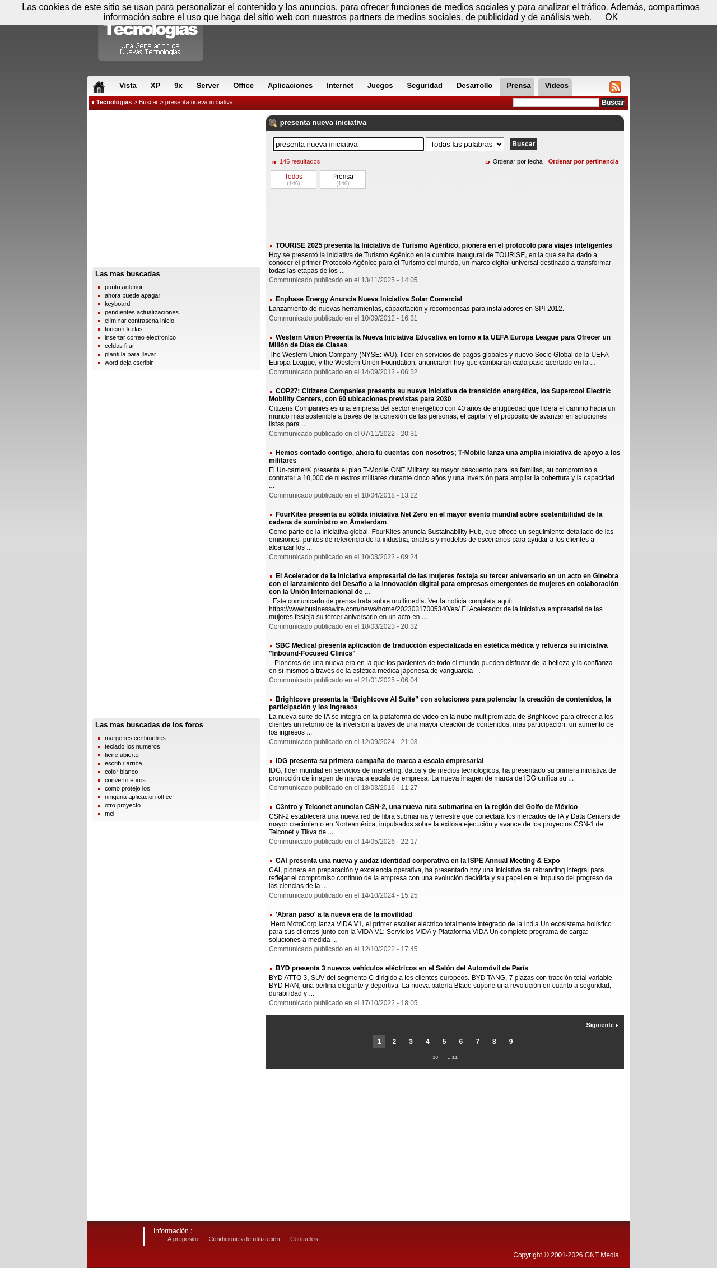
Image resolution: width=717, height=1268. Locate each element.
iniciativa (351, 122)
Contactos (304, 1239)
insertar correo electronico (140, 337)
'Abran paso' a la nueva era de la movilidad (344, 914)
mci (109, 813)
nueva (322, 122)
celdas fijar (119, 345)
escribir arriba (123, 763)
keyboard (117, 303)
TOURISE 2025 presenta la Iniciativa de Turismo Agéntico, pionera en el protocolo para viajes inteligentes (444, 245)
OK (611, 17)
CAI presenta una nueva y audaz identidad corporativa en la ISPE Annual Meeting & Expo (418, 861)
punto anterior (124, 287)
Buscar (148, 102)
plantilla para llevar (130, 354)
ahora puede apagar (132, 295)
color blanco (121, 771)
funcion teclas (123, 329)
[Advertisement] (176, 191)
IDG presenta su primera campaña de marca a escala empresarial (380, 761)
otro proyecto (123, 805)
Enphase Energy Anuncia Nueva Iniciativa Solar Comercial (369, 299)
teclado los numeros (132, 746)
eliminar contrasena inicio (139, 320)
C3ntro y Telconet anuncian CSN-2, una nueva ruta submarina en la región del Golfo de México (427, 807)
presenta (295, 122)
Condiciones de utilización (244, 1239)
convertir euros (125, 780)
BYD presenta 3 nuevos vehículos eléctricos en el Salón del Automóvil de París (402, 968)
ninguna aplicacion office (138, 796)
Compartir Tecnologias (151, 33)
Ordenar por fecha (518, 161)
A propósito (182, 1239)
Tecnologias (114, 102)
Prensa (342, 176)
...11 (453, 1057)
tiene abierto (122, 754)
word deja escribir (129, 362)
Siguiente (602, 1024)
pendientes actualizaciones (142, 312)
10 (435, 1057)
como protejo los (127, 788)
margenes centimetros (135, 738)
